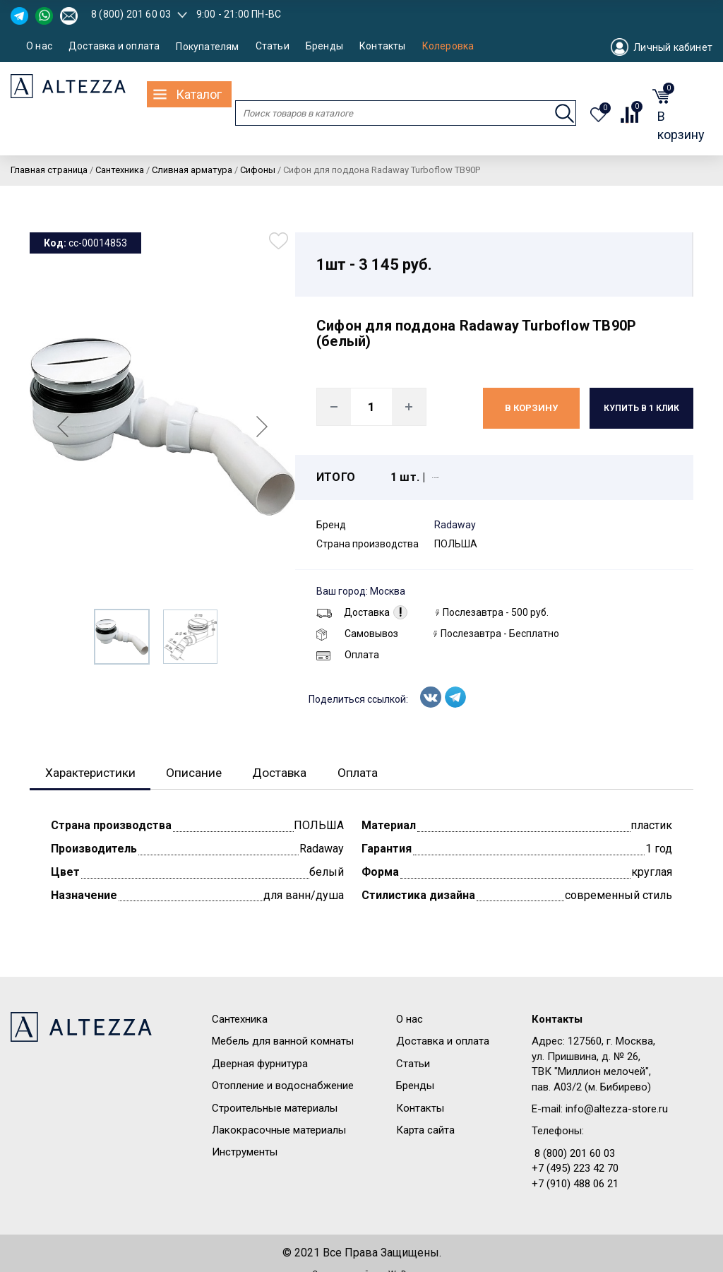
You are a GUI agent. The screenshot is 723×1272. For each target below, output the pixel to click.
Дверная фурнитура (260, 1064)
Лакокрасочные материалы (279, 1130)
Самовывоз (357, 633)
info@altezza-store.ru (617, 1109)
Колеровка (448, 46)
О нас (39, 46)
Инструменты (244, 1152)
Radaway (455, 524)
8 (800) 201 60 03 (131, 14)
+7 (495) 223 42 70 (575, 1169)
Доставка (353, 612)
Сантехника (240, 1020)
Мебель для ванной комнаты (283, 1041)
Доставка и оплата (114, 46)
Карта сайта (425, 1130)
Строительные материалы (274, 1108)
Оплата (347, 654)
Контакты (382, 46)
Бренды (324, 46)
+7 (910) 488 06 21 (575, 1184)
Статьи (272, 46)
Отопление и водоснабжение (283, 1086)
